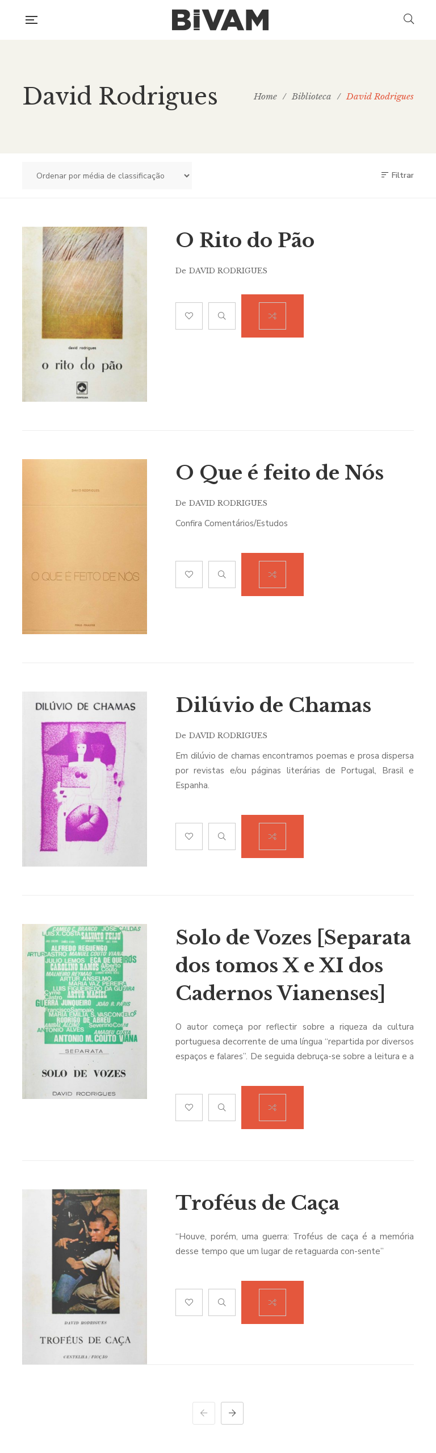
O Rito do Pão (245, 240)
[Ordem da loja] (107, 175)
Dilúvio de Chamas (273, 705)
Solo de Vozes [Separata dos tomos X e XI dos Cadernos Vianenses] (293, 965)
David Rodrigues (228, 271)
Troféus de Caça (257, 1203)
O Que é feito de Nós (279, 473)
